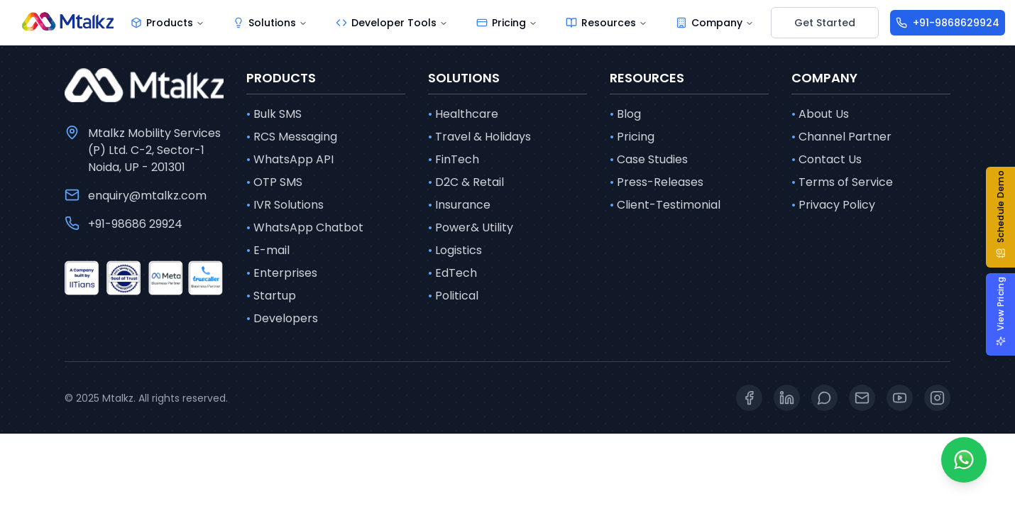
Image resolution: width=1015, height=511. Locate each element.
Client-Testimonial (665, 205)
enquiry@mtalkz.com (147, 195)
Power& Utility (470, 227)
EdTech (452, 273)
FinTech (453, 159)
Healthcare (463, 114)
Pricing (632, 136)
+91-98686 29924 (135, 224)
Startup (271, 295)
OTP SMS (274, 182)
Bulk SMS (274, 114)
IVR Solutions (285, 205)
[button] (1006, 217)
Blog (625, 114)
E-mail (268, 250)
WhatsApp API (290, 159)
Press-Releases (656, 182)
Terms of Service (842, 182)
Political (453, 295)
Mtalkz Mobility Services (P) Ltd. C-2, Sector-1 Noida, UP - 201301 (154, 150)
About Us (820, 114)
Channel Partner (841, 136)
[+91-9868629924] (947, 22)
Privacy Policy (833, 205)
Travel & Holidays (479, 136)
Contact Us (826, 159)
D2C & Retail (466, 182)
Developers (282, 318)
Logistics (455, 250)
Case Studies (649, 159)
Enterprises (281, 273)
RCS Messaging (291, 136)
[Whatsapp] (964, 460)
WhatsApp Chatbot (304, 227)
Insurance (459, 205)
